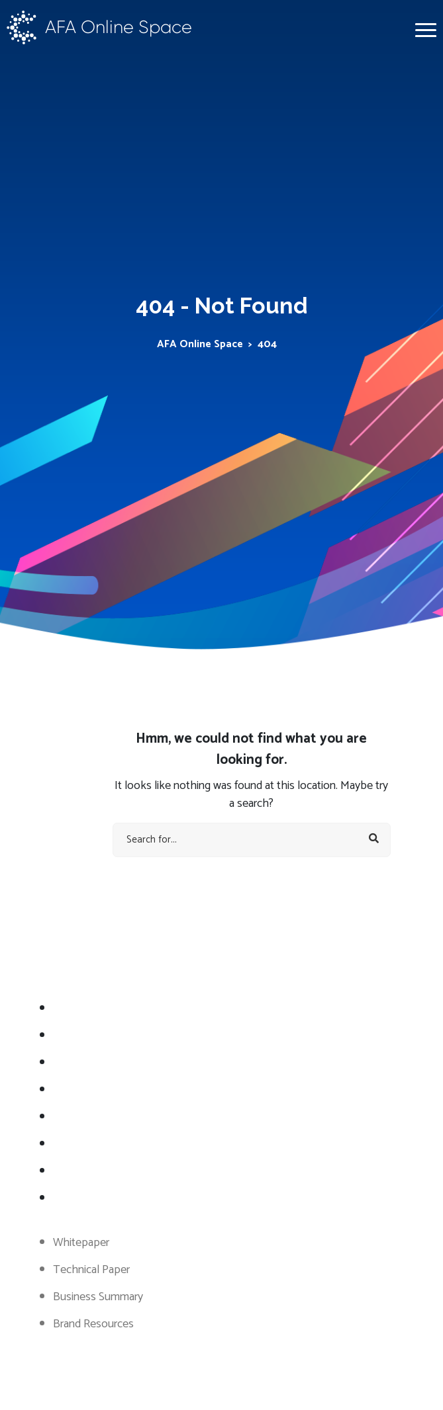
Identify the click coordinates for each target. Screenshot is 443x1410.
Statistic (72, 1090)
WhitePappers (87, 1144)
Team (67, 1171)
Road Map (77, 1063)
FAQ (64, 1198)
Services (72, 1036)
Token (69, 1117)
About (68, 1008)
